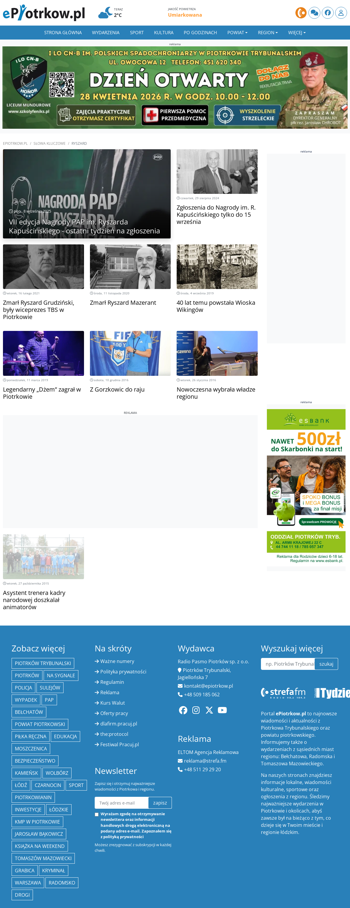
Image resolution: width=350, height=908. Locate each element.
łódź (21, 785)
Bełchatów (29, 712)
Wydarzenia (105, 32)
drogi (22, 895)
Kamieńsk (26, 773)
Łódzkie (58, 809)
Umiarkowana (185, 15)
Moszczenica (31, 748)
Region (266, 32)
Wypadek (26, 700)
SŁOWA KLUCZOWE (50, 143)
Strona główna (63, 32)
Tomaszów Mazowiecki (43, 858)
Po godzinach (200, 32)
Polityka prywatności (123, 671)
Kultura (163, 32)
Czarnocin (48, 785)
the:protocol (114, 734)
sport (76, 785)
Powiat (235, 32)
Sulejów (50, 687)
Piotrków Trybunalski (43, 663)
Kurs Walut (112, 703)
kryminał (53, 870)
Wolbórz (57, 773)
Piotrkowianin (33, 797)
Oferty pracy (114, 713)
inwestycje (28, 809)
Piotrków (27, 675)
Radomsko (62, 882)
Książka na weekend (40, 846)
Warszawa (28, 882)
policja (23, 687)
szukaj (326, 664)
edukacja (65, 736)
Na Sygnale (61, 675)
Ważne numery (117, 661)
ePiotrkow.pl (15, 143)
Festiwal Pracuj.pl (119, 744)
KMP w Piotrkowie (37, 822)
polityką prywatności (123, 836)
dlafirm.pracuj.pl (118, 723)
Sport (137, 32)
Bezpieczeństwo (35, 761)
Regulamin (112, 682)
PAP (49, 700)
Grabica (24, 870)
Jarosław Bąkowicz (39, 834)
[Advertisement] (130, 456)
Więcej (295, 32)
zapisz (160, 802)
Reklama (109, 692)
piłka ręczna (30, 736)
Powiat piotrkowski (40, 724)
